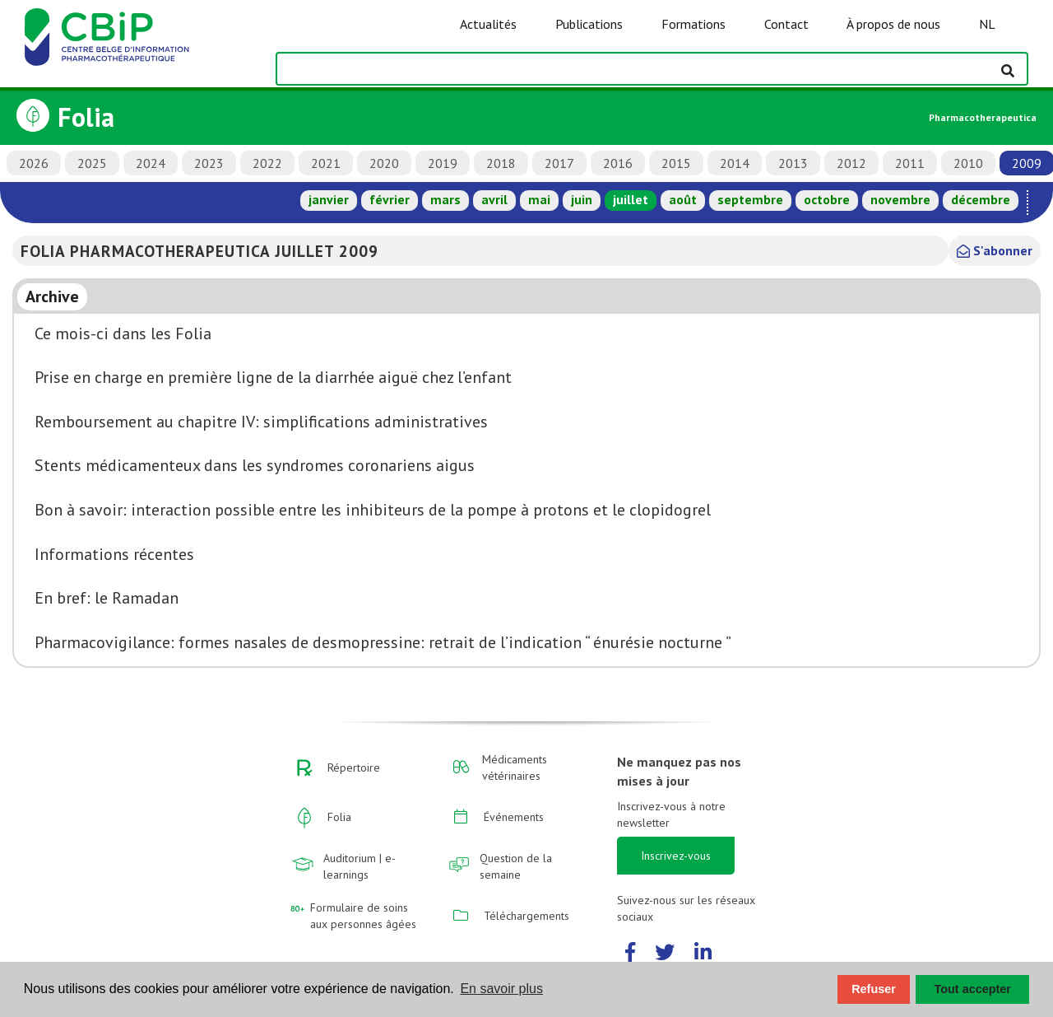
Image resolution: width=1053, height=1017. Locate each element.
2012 (851, 163)
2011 (910, 163)
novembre (900, 199)
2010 (968, 163)
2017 (559, 163)
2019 (442, 163)
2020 (384, 163)
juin (581, 199)
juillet (630, 199)
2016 (618, 163)
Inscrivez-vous (676, 855)
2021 (326, 163)
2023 (209, 163)
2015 (676, 163)
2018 (501, 163)
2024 (150, 163)
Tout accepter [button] (973, 989)
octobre (827, 199)
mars (445, 199)
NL (987, 24)
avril (494, 199)
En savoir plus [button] (501, 989)
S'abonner (994, 250)
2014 (734, 163)
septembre (750, 199)
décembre (980, 199)
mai (539, 199)
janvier (328, 199)
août (683, 199)
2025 (92, 163)
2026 (34, 163)
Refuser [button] (873, 989)
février (389, 199)
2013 (793, 163)
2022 (267, 163)
